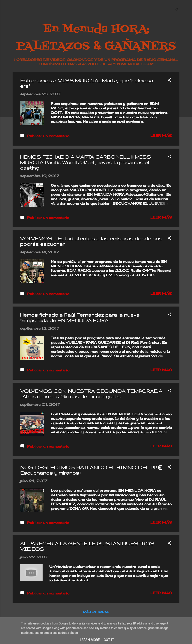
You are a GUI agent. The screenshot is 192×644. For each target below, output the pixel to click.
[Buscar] (177, 10)
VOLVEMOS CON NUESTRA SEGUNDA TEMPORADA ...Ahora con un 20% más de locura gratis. (91, 393)
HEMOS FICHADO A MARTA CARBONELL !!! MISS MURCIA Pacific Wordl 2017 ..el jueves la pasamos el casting (85, 162)
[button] (169, 80)
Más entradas (96, 611)
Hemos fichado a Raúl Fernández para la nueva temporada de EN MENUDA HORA (80, 317)
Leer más (161, 135)
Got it (109, 640)
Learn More (90, 640)
